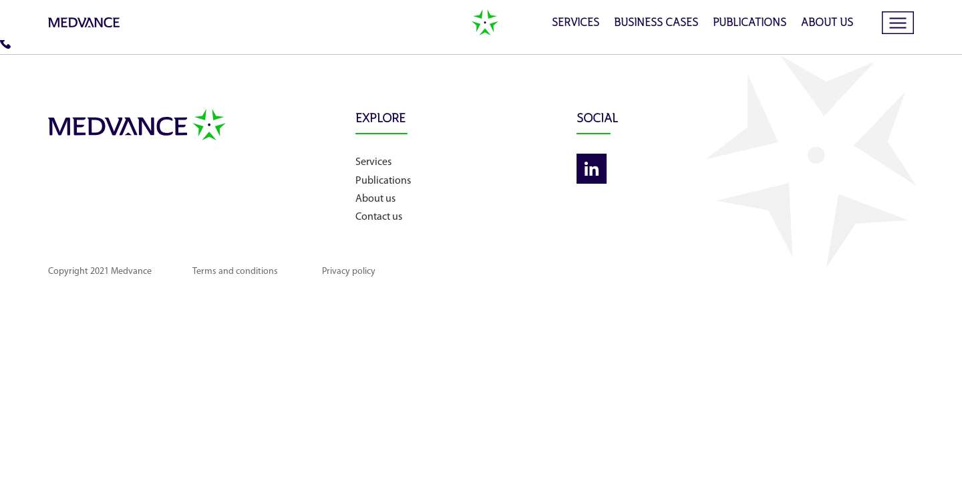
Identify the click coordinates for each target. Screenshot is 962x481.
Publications (749, 23)
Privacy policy (348, 272)
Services (575, 23)
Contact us (378, 217)
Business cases (656, 23)
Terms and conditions (235, 272)
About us (827, 23)
